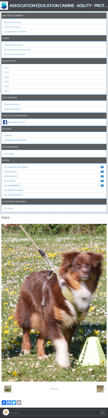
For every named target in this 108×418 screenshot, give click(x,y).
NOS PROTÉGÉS (54, 176)
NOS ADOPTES (54, 171)
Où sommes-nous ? (12, 26)
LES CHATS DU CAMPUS (13, 190)
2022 (6, 76)
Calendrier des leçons (13, 44)
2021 (6, 81)
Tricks (6, 67)
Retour (54, 389)
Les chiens (8, 208)
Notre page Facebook (16, 122)
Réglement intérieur (12, 108)
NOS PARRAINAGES (54, 185)
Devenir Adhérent (11, 104)
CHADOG (8, 135)
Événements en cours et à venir (17, 49)
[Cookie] (6, 412)
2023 (6, 72)
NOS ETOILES (54, 180)
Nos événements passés (14, 54)
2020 (6, 86)
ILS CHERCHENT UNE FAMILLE (54, 167)
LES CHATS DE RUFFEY (13, 194)
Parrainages (9, 153)
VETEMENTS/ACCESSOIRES (15, 140)
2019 (6, 90)
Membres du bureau (12, 22)
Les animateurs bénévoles (15, 31)
